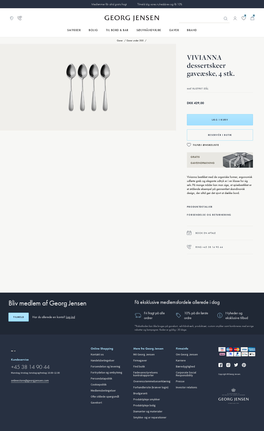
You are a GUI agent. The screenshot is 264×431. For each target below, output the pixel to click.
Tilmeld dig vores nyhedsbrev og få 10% (159, 4)
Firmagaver (140, 360)
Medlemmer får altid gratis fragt (109, 4)
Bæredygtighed (185, 366)
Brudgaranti (140, 393)
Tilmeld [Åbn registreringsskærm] (18, 317)
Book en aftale (201, 233)
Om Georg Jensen (187, 354)
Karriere (181, 360)
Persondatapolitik (101, 378)
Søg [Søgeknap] (225, 18)
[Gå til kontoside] (235, 18)
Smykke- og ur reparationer (149, 417)
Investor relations (186, 387)
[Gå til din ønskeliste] (244, 18)
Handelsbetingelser (102, 360)
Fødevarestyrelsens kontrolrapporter (145, 374)
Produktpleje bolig (144, 405)
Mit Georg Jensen (144, 354)
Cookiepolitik (99, 384)
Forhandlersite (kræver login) (150, 387)
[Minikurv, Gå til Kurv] (252, 18)
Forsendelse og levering (105, 366)
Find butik (139, 366)
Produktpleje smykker (146, 399)
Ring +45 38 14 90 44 (205, 247)
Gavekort (96, 402)
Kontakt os (97, 354)
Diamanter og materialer (147, 411)
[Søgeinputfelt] (204, 18)
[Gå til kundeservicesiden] (19, 18)
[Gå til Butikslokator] (11, 18)
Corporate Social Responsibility (186, 374)
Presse (180, 381)
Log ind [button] (70, 317)
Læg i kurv (220, 119)
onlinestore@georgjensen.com (30, 380)
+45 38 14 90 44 (30, 366)
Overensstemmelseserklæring (151, 381)
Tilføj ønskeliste (206, 145)
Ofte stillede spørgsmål (105, 396)
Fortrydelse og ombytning (106, 372)
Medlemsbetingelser (103, 390)
